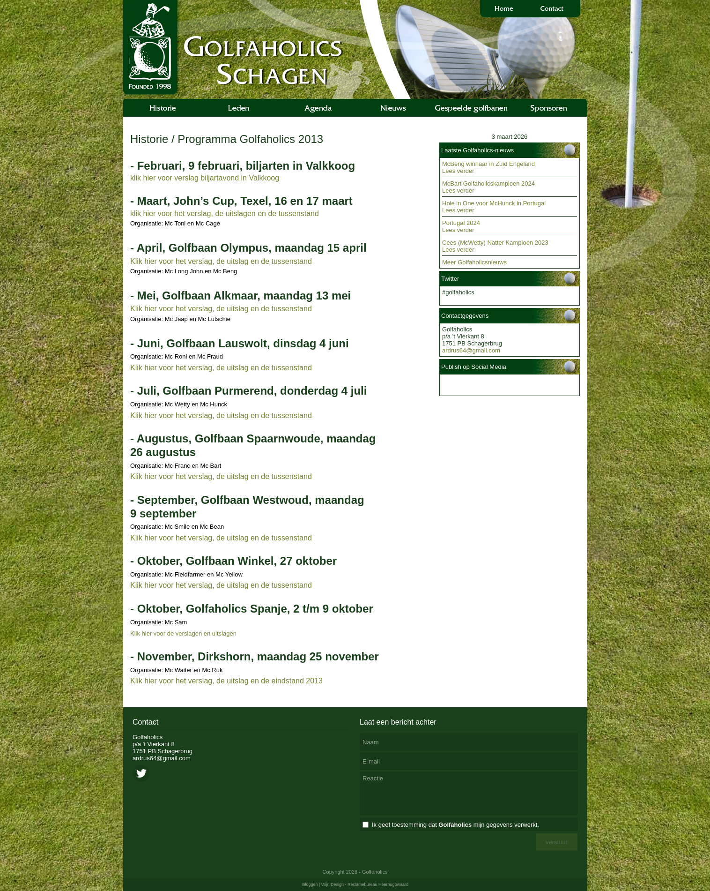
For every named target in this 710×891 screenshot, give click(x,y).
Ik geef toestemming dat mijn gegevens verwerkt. (455, 824)
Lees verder (458, 170)
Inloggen (310, 884)
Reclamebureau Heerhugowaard (378, 884)
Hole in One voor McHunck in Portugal (494, 203)
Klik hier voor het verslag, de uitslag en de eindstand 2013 (226, 681)
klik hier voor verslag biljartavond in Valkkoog (204, 178)
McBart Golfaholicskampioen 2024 (488, 183)
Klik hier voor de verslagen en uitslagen (183, 633)
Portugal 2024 (461, 222)
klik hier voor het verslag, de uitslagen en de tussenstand (224, 213)
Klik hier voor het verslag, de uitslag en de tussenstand (221, 261)
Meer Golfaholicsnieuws (474, 262)
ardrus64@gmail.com (471, 350)
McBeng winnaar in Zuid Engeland (488, 163)
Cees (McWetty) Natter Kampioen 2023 (495, 242)
